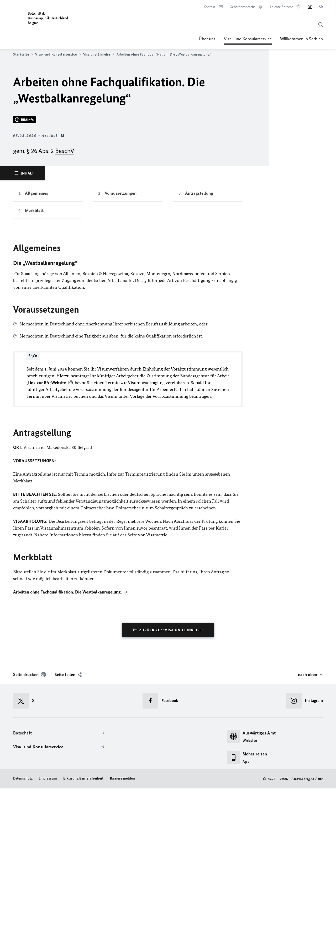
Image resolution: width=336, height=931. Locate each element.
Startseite (23, 54)
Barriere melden (122, 921)
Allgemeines (36, 336)
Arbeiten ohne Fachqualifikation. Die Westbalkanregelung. (67, 734)
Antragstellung (199, 336)
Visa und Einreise (98, 54)
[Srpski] (321, 7)
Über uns (207, 38)
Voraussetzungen (120, 336)
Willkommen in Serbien (301, 38)
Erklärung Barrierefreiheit (83, 921)
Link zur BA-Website (47, 525)
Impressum (48, 921)
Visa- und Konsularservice (248, 39)
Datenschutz (23, 921)
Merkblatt (34, 353)
